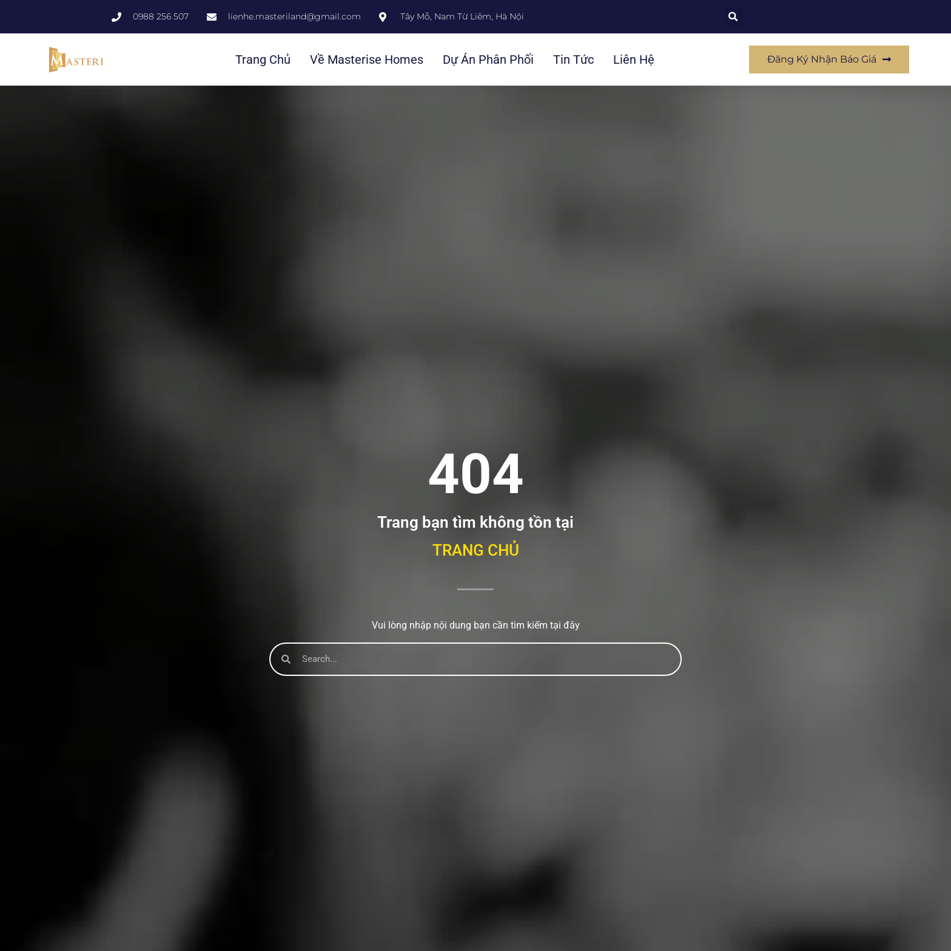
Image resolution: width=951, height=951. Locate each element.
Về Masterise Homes (366, 59)
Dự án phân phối (488, 59)
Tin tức (573, 59)
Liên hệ (633, 59)
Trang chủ (263, 59)
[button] (733, 16)
